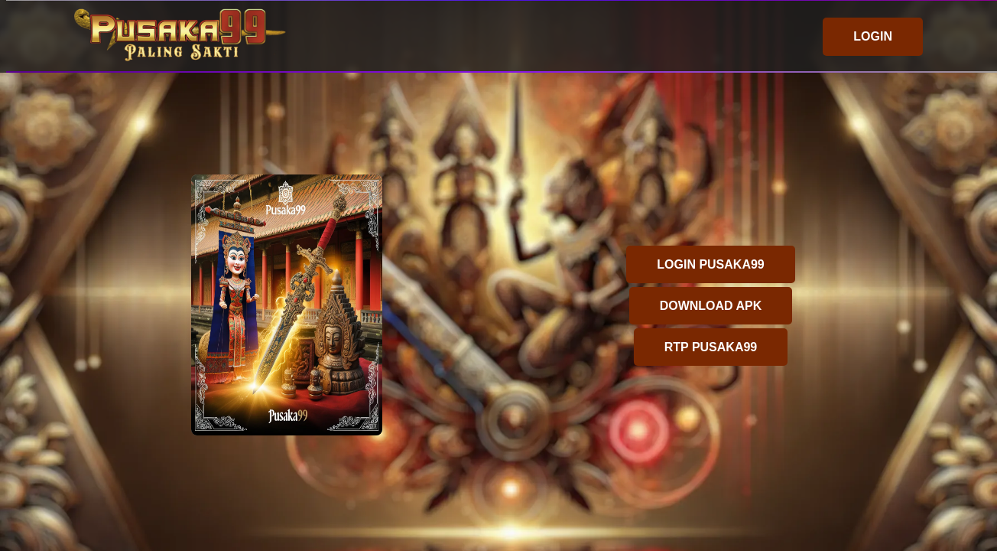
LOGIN (872, 36)
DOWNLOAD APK (711, 305)
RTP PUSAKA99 (711, 347)
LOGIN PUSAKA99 (710, 264)
